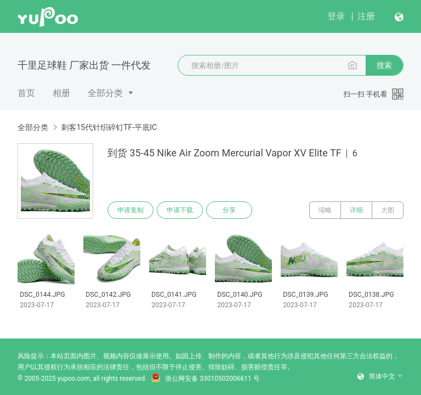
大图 (387, 210)
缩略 (325, 210)
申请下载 (180, 210)
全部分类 (105, 93)
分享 (229, 210)
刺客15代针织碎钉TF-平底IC (109, 127)
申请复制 (130, 210)
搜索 (384, 65)
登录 (336, 16)
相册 (61, 93)
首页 (26, 93)
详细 (356, 210)
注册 (366, 16)
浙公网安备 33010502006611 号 (205, 378)
